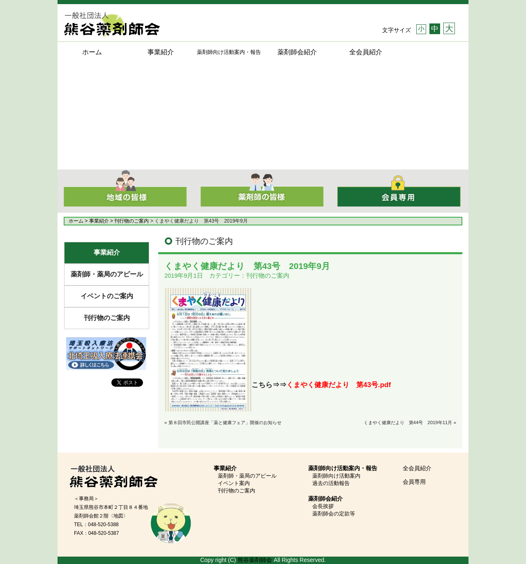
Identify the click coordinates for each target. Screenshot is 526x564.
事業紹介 (161, 52)
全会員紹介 (365, 52)
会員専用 (414, 481)
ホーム (92, 52)
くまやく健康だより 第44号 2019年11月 (408, 422)
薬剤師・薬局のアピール (107, 274)
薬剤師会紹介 (297, 52)
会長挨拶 (323, 506)
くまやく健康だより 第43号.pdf (338, 385)
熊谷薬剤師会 (255, 560)
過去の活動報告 (331, 483)
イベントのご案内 (107, 295)
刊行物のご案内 (107, 317)
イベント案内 (234, 483)
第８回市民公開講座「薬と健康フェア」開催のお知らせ (224, 422)
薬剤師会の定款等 (333, 514)
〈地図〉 (118, 516)
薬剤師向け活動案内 (336, 476)
